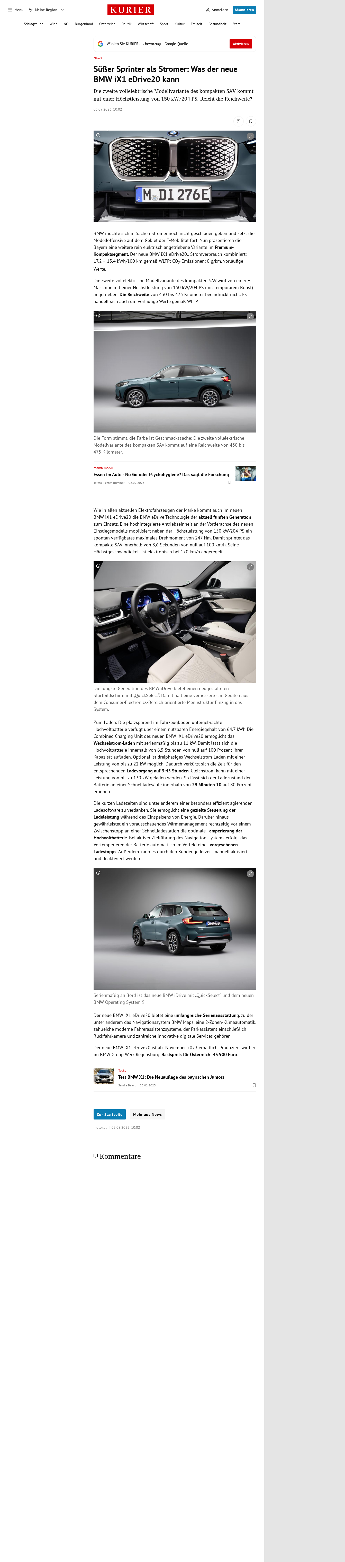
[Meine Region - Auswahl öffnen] (62, 9)
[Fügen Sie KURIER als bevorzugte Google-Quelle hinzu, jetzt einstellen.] (175, 44)
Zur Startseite (110, 1114)
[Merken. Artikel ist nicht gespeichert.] (251, 121)
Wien (54, 24)
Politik (127, 24)
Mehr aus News (147, 1114)
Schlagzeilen (33, 24)
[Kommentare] (238, 121)
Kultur (180, 24)
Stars (236, 24)
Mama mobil (103, 468)
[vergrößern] (250, 136)
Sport (164, 24)
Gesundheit (217, 24)
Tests (122, 1070)
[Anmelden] (217, 10)
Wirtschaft (146, 24)
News (98, 58)
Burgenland (84, 24)
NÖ (66, 24)
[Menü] (16, 10)
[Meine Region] (43, 10)
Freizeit (196, 24)
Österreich (107, 24)
